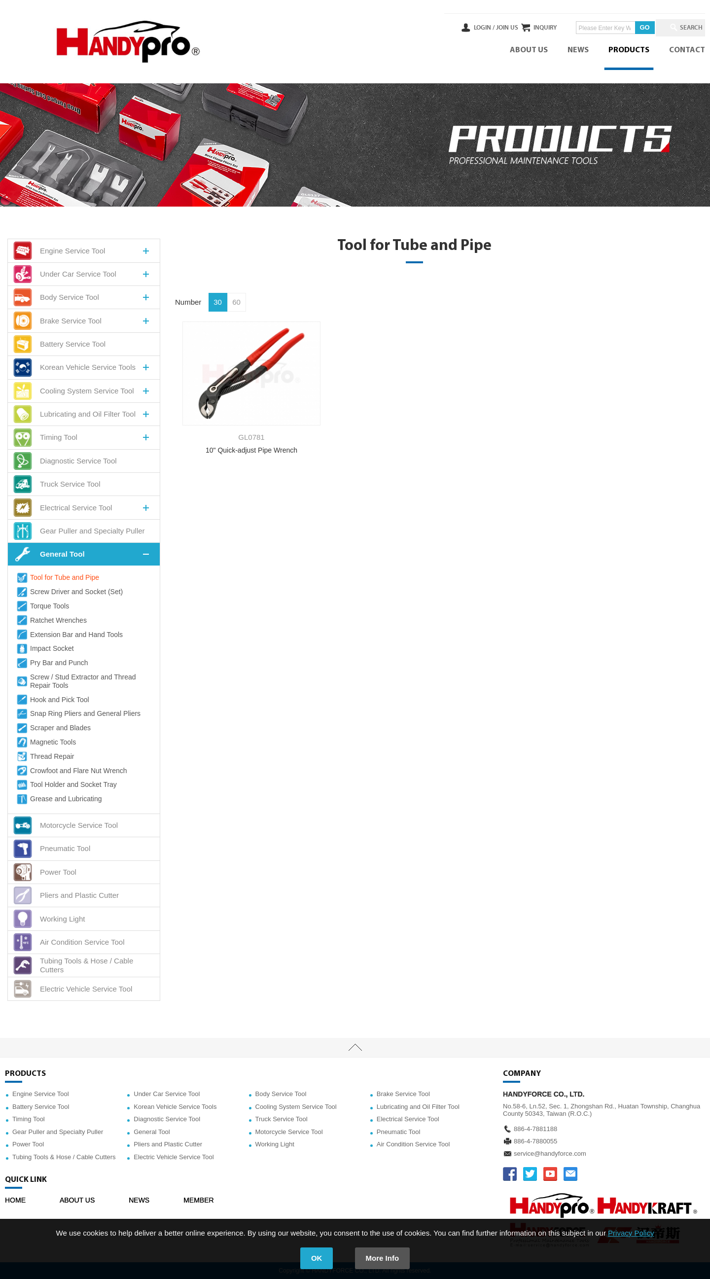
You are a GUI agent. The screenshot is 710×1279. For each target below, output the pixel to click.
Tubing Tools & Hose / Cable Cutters (64, 1157)
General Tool (152, 1132)
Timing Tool (28, 1119)
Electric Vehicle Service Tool (173, 1157)
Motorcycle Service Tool (289, 1132)
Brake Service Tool (403, 1094)
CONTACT (687, 50)
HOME (15, 1200)
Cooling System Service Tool (296, 1106)
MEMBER (198, 1200)
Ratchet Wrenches (51, 620)
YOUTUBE (550, 1174)
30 (217, 302)
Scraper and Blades (53, 728)
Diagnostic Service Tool (167, 1119)
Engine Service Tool (40, 1094)
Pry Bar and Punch (51, 663)
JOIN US (475, 28)
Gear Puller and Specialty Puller (57, 1132)
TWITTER (530, 1174)
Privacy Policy (631, 1233)
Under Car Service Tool (167, 1094)
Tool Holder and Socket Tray (66, 785)
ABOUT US (529, 50)
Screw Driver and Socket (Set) (69, 592)
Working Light (274, 1144)
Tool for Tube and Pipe (57, 578)
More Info (382, 1258)
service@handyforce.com (550, 1153)
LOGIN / (452, 28)
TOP (355, 1048)
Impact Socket (44, 649)
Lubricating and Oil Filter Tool (418, 1106)
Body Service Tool (281, 1094)
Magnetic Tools (45, 742)
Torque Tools (42, 606)
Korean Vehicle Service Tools (175, 1106)
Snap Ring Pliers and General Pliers (78, 714)
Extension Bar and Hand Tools (69, 635)
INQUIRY (529, 28)
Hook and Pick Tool (52, 700)
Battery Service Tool (40, 1106)
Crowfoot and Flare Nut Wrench (71, 771)
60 (236, 302)
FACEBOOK (510, 1174)
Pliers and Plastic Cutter (168, 1144)
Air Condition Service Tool (413, 1144)
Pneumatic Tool (399, 1132)
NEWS (578, 50)
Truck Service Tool (281, 1119)
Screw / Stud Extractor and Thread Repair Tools (75, 681)
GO (629, 27)
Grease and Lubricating (58, 799)
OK (316, 1258)
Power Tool (28, 1144)
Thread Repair (44, 756)
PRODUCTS (628, 50)
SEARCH (685, 28)
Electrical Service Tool (408, 1119)
